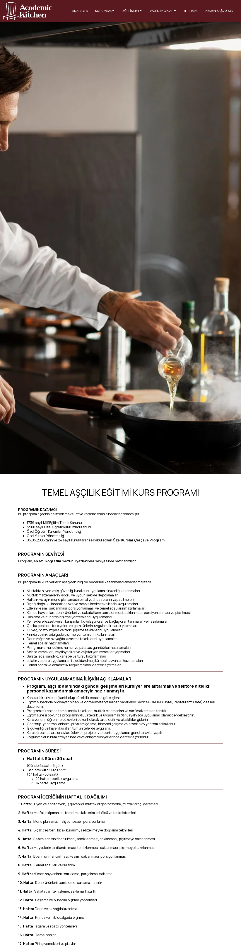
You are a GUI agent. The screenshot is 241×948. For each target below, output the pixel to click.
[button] (105, 10)
